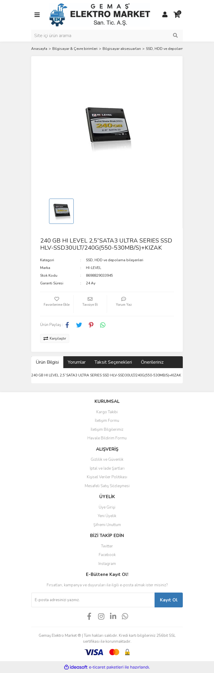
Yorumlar (77, 362)
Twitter (107, 546)
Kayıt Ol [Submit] (169, 600)
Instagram (107, 563)
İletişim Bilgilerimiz (107, 429)
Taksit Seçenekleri (113, 362)
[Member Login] (165, 14)
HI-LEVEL (93, 267)
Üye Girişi (107, 507)
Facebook (107, 555)
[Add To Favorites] (56, 304)
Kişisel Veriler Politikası (107, 477)
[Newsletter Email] (93, 600)
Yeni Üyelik (107, 516)
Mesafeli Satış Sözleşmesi (107, 486)
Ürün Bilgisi (47, 362)
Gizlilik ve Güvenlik (107, 459)
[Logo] (99, 14)
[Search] (107, 36)
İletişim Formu (107, 420)
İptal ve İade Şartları (107, 468)
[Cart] (177, 15)
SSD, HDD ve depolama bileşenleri (114, 260)
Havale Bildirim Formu (107, 438)
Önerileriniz (152, 362)
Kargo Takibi (107, 412)
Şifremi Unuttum (107, 525)
